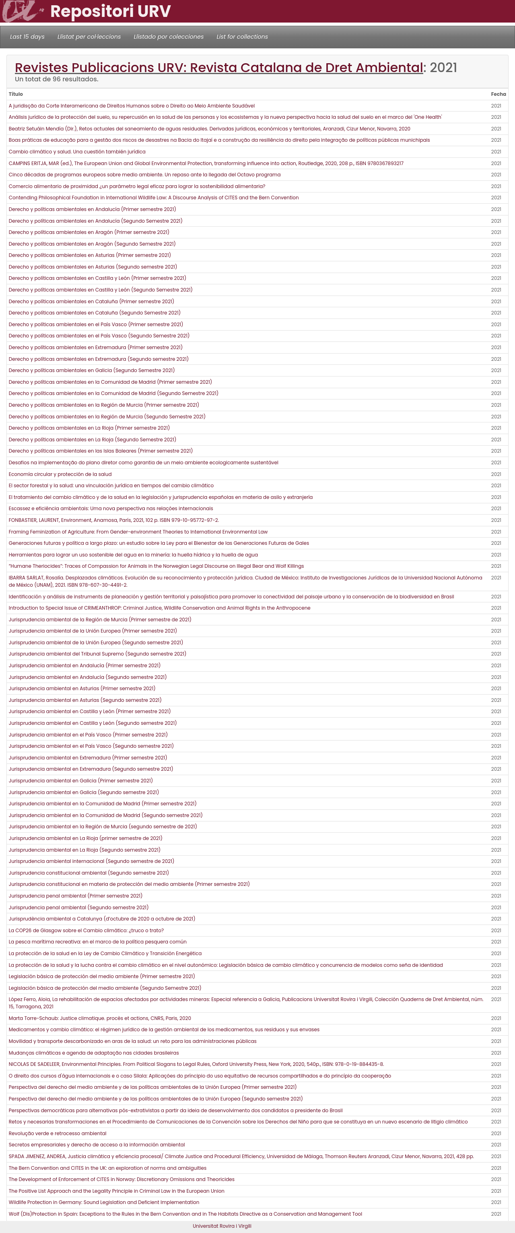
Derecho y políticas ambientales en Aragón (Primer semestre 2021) (89, 232)
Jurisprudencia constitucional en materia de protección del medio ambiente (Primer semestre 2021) (129, 884)
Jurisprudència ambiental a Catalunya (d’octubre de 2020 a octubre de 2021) (102, 918)
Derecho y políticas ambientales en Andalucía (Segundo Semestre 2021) (96, 220)
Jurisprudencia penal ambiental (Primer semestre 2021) (76, 895)
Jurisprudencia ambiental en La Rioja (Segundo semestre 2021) (85, 849)
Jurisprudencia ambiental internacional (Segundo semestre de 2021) (92, 861)
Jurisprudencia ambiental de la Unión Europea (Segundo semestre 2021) (96, 642)
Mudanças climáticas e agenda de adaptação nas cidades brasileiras (94, 1052)
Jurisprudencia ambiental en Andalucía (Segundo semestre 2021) (88, 677)
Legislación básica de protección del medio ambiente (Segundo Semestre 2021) (105, 988)
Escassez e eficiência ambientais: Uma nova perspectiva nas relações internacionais (111, 508)
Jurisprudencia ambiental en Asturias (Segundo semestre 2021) (85, 700)
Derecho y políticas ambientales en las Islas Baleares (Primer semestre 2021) (101, 450)
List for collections (242, 37)
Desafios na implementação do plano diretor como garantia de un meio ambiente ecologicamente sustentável (143, 462)
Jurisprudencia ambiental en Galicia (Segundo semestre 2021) (84, 792)
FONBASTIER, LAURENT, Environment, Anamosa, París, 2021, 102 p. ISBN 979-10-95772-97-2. (114, 520)
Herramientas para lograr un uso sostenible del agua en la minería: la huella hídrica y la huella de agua (133, 554)
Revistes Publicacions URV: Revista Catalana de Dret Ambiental (219, 67)
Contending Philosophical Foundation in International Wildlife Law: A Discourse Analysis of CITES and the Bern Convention (154, 197)
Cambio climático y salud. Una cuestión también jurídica (77, 151)
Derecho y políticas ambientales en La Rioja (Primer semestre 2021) (89, 427)
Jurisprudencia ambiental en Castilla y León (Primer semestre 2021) (90, 711)
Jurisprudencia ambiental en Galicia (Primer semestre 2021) (81, 780)
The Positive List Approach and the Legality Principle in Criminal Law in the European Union (117, 1190)
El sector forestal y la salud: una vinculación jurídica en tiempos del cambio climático (111, 485)
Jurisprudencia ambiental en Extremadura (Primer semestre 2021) (88, 757)
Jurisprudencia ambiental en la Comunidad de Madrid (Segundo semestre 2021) (106, 815)
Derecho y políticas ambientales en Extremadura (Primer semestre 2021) (96, 347)
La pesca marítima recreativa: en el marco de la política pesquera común (98, 941)
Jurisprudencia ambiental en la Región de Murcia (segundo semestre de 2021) (103, 826)
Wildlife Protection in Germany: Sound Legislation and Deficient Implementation (104, 1202)
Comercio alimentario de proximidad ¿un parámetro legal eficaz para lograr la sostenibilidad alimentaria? (137, 186)
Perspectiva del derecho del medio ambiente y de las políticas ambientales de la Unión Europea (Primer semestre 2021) (153, 1087)
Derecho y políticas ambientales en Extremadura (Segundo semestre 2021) (99, 359)
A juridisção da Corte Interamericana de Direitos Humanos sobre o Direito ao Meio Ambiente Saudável (132, 105)
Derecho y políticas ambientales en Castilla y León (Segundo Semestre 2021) (101, 289)
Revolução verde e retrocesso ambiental (58, 1133)
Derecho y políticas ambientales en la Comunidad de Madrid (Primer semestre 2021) (110, 382)
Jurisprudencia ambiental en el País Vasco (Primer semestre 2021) (88, 734)
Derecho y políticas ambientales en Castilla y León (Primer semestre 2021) (97, 278)
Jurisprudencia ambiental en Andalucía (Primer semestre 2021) (85, 665)
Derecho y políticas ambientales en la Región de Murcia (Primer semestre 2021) (104, 404)
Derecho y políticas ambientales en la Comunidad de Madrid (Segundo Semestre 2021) (113, 393)
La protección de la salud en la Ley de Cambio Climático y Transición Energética (105, 953)
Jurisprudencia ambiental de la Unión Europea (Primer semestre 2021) (93, 630)
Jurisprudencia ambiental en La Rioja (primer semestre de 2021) (86, 838)
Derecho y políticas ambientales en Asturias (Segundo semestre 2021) (93, 266)
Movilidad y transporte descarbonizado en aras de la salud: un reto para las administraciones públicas (133, 1041)
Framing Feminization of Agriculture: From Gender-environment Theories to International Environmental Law (138, 531)
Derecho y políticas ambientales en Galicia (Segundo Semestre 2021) (92, 370)
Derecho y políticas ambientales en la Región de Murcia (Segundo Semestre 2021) (107, 416)
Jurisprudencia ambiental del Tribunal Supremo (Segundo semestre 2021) (98, 653)
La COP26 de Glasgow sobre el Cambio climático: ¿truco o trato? (86, 930)
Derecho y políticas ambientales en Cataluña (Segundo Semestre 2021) (95, 312)
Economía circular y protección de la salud (60, 474)
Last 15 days (27, 37)
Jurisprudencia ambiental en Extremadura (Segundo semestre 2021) (91, 768)
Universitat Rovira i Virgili (222, 1226)
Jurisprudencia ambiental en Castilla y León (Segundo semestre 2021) (93, 723)
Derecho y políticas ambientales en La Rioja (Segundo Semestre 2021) (93, 439)
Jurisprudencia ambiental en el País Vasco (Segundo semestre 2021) (91, 746)
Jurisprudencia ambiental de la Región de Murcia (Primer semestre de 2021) (100, 619)
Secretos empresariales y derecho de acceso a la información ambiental (97, 1144)
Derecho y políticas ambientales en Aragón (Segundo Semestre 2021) (92, 243)
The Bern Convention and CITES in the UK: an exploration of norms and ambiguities (107, 1168)
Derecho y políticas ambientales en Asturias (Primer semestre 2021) (90, 255)
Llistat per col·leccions (89, 37)
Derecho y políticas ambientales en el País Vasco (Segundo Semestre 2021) (99, 335)
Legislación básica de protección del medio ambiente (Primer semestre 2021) (102, 976)
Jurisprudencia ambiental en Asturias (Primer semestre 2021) (82, 688)
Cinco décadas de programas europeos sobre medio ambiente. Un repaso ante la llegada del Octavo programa (145, 174)
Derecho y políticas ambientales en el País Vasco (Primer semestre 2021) (96, 324)
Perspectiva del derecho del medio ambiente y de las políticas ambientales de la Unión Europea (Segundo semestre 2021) (156, 1098)
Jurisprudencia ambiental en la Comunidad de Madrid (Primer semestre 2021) (103, 803)
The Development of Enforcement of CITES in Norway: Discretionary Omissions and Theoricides (122, 1179)
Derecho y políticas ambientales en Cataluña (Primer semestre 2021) (92, 301)
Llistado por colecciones (169, 37)
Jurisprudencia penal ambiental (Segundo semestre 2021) (79, 907)
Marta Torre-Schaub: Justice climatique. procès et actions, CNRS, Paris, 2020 (100, 1018)
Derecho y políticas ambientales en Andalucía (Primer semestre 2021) (92, 209)
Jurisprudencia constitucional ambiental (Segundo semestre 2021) (89, 872)
